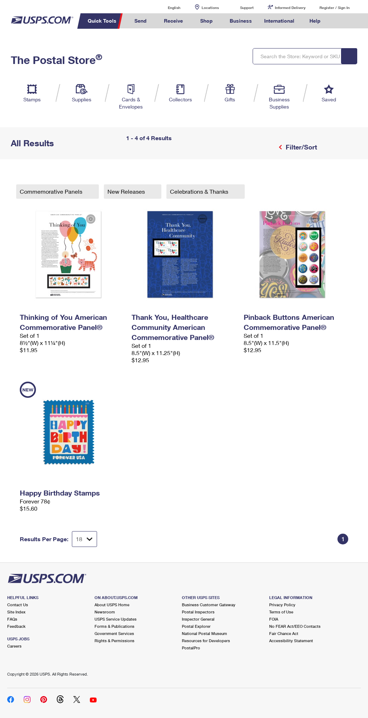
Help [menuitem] (315, 21)
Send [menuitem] (140, 21)
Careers (14, 646)
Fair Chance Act (283, 633)
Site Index (16, 611)
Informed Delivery (290, 7)
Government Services (114, 633)
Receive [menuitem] (173, 21)
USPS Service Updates (116, 619)
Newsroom (105, 611)
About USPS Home (112, 604)
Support (247, 7)
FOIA (273, 619)
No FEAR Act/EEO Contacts (295, 626)
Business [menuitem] (241, 21)
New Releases (126, 191)
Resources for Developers (206, 640)
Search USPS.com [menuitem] (339, 21)
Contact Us (17, 604)
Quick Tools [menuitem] (102, 21)
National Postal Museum (204, 633)
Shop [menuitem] (206, 21)
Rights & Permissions (114, 640)
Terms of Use (281, 611)
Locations (210, 7)
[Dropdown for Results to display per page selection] (84, 539)
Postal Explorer (196, 626)
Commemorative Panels (52, 191)
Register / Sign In (334, 7)
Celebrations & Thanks (200, 191)
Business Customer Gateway (208, 604)
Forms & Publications (114, 626)
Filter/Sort (300, 147)
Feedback (16, 626)
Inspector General (198, 619)
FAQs (12, 619)
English (166, 7)
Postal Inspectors (198, 611)
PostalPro (191, 647)
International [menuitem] (279, 21)
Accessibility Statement (291, 640)
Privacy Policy (282, 604)
